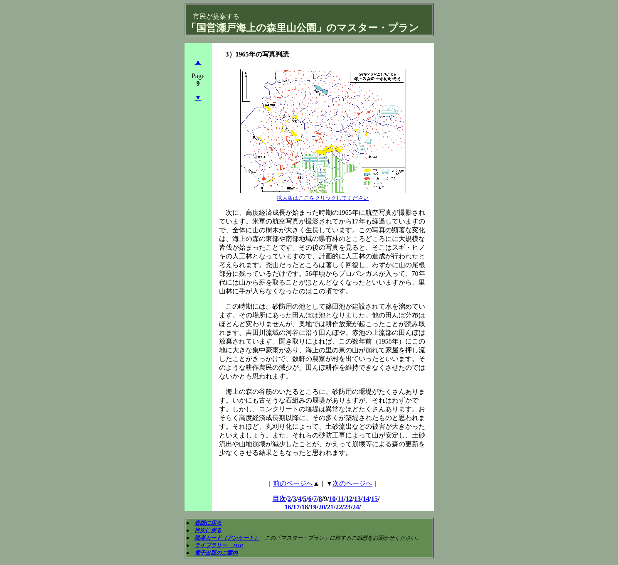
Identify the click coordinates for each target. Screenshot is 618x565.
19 (313, 507)
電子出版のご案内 (216, 553)
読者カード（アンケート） (227, 538)
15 (374, 498)
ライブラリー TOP (219, 545)
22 (338, 507)
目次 (279, 498)
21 (330, 507)
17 (296, 507)
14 (366, 498)
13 (357, 498)
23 (347, 507)
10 (332, 498)
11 (340, 498)
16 (287, 507)
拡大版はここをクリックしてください (323, 198)
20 (321, 507)
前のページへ (293, 483)
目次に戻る (208, 530)
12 (349, 498)
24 (355, 507)
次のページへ (352, 483)
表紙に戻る (208, 523)
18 (304, 507)
